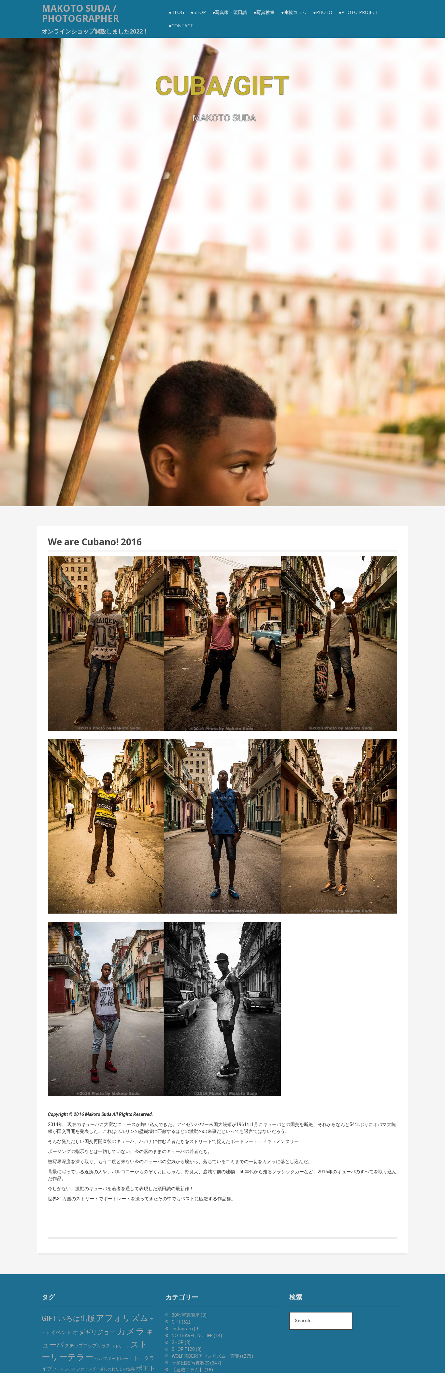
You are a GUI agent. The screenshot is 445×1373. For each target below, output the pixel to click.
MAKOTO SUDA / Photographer (80, 13)
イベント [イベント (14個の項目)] (60, 1332)
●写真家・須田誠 (229, 12)
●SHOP (198, 12)
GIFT (176, 1322)
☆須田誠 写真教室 (190, 1363)
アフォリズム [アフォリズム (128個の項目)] (122, 1318)
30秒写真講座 (186, 1315)
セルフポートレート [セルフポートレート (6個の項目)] (113, 1358)
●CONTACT (181, 25)
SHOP (178, 1342)
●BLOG (176, 12)
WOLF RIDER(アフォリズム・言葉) (206, 1356)
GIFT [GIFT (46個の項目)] (49, 1318)
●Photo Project (358, 12)
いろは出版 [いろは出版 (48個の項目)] (76, 1318)
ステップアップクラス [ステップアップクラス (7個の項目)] (87, 1345)
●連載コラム (294, 12)
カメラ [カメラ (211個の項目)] (131, 1331)
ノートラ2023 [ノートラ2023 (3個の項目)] (64, 1369)
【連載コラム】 (188, 1369)
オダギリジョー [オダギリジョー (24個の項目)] (94, 1332)
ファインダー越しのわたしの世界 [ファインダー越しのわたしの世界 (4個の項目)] (105, 1369)
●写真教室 (263, 12)
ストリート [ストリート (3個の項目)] (120, 1346)
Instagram (182, 1328)
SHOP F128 (183, 1349)
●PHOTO (322, 12)
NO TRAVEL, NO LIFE (192, 1335)
